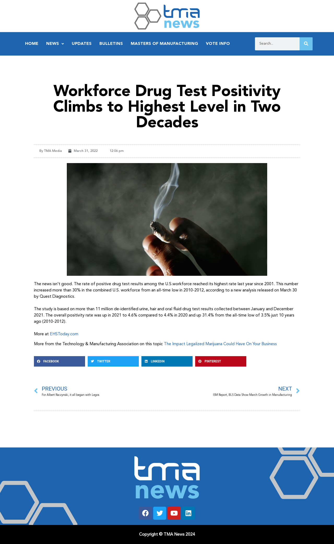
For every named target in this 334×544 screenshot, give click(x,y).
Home (31, 44)
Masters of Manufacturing (164, 44)
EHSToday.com (64, 334)
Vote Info (218, 44)
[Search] (306, 43)
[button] (59, 361)
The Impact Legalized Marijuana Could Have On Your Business (220, 344)
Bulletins (111, 44)
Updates (82, 44)
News (55, 44)
